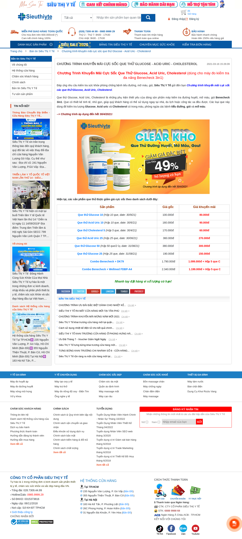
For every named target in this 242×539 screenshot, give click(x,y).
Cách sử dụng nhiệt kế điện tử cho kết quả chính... (86, 327)
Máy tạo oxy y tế (63, 381)
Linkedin (108, 291)
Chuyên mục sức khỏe (157, 44)
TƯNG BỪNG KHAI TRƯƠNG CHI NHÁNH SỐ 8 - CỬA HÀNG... (94, 350)
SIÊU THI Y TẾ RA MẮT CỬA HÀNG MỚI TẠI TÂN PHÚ (89, 310)
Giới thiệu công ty (22, 512)
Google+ (93, 291)
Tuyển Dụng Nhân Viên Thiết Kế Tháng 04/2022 (114, 425)
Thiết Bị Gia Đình (197, 374)
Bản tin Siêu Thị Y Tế (42, 51)
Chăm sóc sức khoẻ (155, 374)
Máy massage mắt (109, 391)
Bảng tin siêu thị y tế (115, 44)
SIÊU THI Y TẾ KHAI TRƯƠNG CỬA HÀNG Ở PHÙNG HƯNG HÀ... (96, 333)
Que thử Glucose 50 (87, 245)
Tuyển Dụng (104, 408)
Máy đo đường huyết (21, 386)
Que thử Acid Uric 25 (90, 238)
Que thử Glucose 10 (90, 214)
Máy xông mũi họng (21, 391)
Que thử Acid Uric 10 (90, 222)
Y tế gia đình (18, 374)
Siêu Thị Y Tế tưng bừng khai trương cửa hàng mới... (88, 345)
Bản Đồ (128, 491)
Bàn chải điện (194, 386)
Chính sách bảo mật (64, 435)
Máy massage (150, 396)
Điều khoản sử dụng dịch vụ (68, 431)
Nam (156, 422)
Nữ (145, 422)
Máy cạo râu (105, 396)
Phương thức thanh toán (23, 431)
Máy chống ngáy (152, 386)
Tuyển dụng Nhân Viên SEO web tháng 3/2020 (114, 433)
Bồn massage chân (153, 381)
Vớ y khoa (15, 396)
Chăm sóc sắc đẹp (110, 374)
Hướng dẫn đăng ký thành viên (27, 435)
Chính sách (18, 82)
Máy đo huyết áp (19, 381)
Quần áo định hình (109, 386)
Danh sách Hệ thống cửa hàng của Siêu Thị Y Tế (29, 420)
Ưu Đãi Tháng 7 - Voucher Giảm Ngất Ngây (83, 339)
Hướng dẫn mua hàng (22, 439)
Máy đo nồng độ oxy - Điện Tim (72, 391)
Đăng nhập (178, 18)
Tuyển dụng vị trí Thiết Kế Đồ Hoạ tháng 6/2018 (115, 458)
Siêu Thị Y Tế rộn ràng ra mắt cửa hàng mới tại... (85, 356)
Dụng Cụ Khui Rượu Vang (201, 391)
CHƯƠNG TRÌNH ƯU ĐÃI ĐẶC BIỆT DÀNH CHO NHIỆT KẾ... (92, 305)
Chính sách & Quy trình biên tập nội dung (73, 416)
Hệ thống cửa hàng (23, 70)
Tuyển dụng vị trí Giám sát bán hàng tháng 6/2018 (116, 441)
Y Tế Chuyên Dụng (66, 374)
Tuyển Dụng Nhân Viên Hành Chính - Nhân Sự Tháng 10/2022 (116, 416)
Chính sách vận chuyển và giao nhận (70, 425)
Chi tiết (131, 305)
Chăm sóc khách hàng (25, 76)
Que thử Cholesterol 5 (91, 230)
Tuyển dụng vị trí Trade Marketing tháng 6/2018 (114, 450)
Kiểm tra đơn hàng (196, 44)
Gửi (199, 421)
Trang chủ (16, 51)
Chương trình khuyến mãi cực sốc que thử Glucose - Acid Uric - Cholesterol (106, 51)
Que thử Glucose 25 (89, 253)
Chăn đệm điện (151, 391)
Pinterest (138, 291)
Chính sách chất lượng (65, 448)
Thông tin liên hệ (19, 414)
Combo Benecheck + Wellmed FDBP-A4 (107, 269)
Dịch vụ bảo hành (20, 427)
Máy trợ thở (61, 386)
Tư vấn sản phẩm (22, 94)
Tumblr (123, 291)
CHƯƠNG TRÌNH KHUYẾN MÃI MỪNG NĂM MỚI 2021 (89, 316)
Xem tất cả (16, 443)
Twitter (79, 291)
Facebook (64, 291)
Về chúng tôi (19, 64)
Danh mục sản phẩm (32, 44)
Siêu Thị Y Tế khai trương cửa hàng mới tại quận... (86, 322)
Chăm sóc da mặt (108, 381)
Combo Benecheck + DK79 (107, 261)
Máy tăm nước (195, 381)
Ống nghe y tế (62, 396)
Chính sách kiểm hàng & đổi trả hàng (70, 441)
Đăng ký (194, 18)
